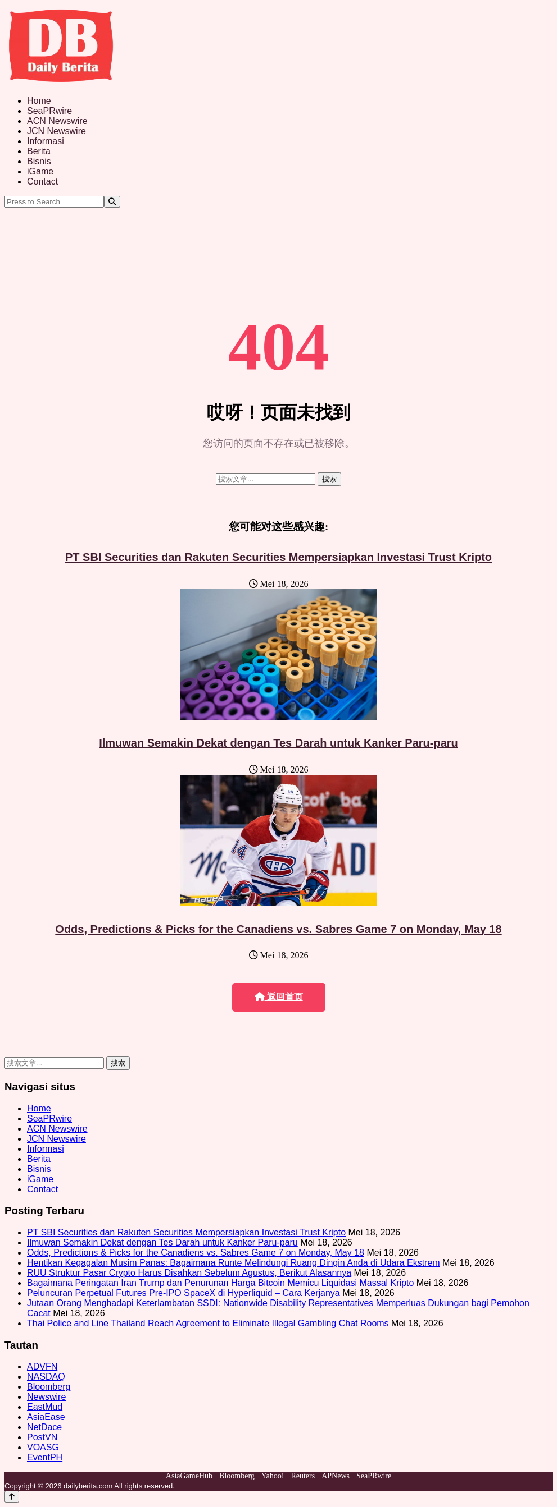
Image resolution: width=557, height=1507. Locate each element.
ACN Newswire (57, 121)
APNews (335, 1476)
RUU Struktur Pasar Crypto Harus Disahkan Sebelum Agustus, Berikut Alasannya (189, 1273)
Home (39, 100)
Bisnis (39, 161)
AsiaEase (46, 1417)
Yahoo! (272, 1476)
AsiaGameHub (189, 1476)
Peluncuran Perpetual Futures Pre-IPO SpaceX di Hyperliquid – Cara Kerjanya (183, 1293)
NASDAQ (46, 1376)
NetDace (44, 1427)
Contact (42, 181)
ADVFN (42, 1366)
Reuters (303, 1476)
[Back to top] (11, 1497)
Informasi (45, 141)
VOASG (43, 1447)
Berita (39, 151)
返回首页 (279, 996)
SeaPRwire (49, 111)
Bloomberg (48, 1386)
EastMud (44, 1407)
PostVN (42, 1437)
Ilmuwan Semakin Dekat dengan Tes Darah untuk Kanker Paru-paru (278, 743)
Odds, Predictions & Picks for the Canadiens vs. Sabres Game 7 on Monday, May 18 (278, 929)
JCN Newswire (56, 131)
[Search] (112, 202)
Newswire (46, 1397)
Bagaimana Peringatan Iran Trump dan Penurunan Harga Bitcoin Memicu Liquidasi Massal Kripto (220, 1283)
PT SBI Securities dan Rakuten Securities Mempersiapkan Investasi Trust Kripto (278, 557)
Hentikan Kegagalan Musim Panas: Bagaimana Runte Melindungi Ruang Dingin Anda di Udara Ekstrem (233, 1262)
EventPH (44, 1457)
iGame (40, 171)
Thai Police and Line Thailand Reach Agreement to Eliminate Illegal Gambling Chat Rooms (208, 1323)
